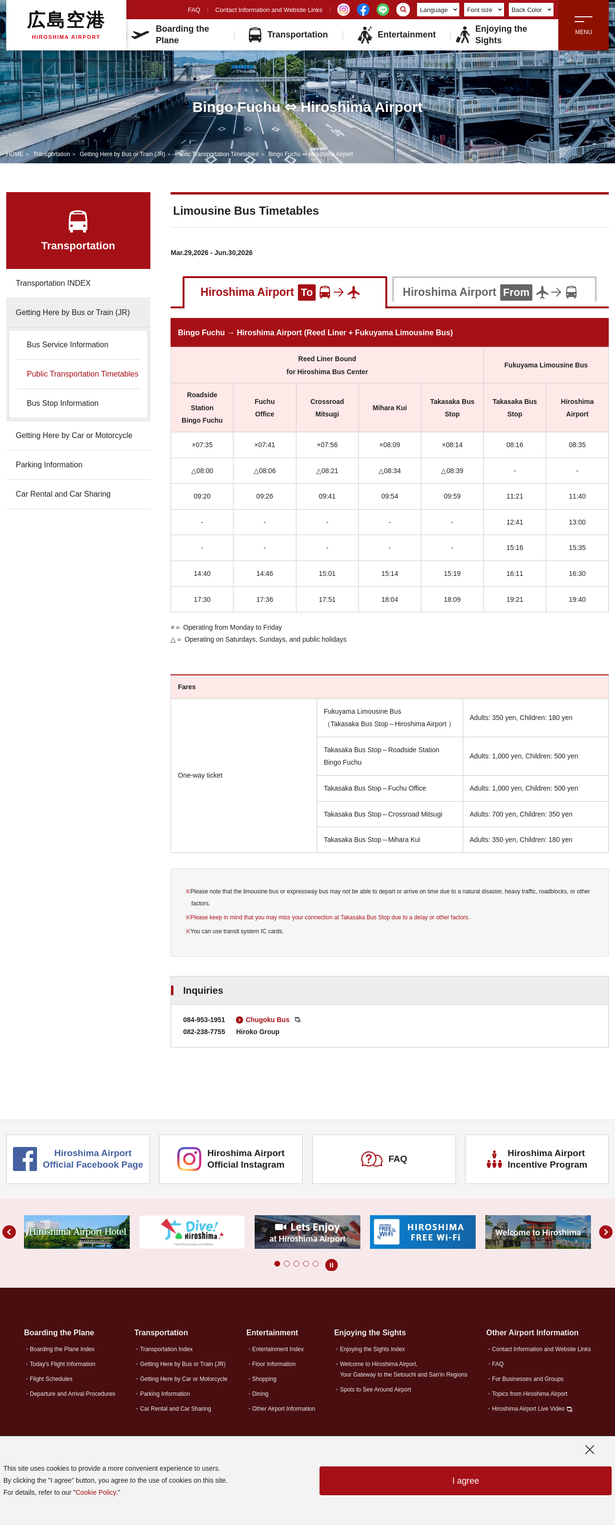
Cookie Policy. (96, 1492)
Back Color (532, 9)
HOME (15, 154)
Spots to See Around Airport (375, 1389)
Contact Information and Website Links (268, 9)
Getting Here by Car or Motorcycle (74, 435)
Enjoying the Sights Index (372, 1349)
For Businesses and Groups (528, 1379)
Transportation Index (166, 1349)
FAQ (194, 9)
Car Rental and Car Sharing (63, 494)
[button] (277, 1264)
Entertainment (396, 35)
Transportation (288, 34)
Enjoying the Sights (491, 34)
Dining (260, 1394)
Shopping (264, 1379)
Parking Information (49, 465)
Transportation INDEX (53, 283)
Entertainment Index (278, 1349)
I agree (465, 1481)
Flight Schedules (51, 1379)
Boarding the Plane (170, 34)
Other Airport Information (283, 1408)
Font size (484, 9)
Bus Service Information (68, 345)
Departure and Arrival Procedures (72, 1394)
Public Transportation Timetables (216, 154)
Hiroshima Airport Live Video (528, 1408)
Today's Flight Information (62, 1364)
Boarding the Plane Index (62, 1349)
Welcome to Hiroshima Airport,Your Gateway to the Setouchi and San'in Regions (403, 1369)
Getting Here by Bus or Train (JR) (122, 154)
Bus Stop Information (62, 403)
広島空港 (66, 25)
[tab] (285, 291)
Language (438, 9)
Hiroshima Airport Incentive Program (537, 1159)
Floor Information (274, 1364)
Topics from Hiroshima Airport (529, 1394)
